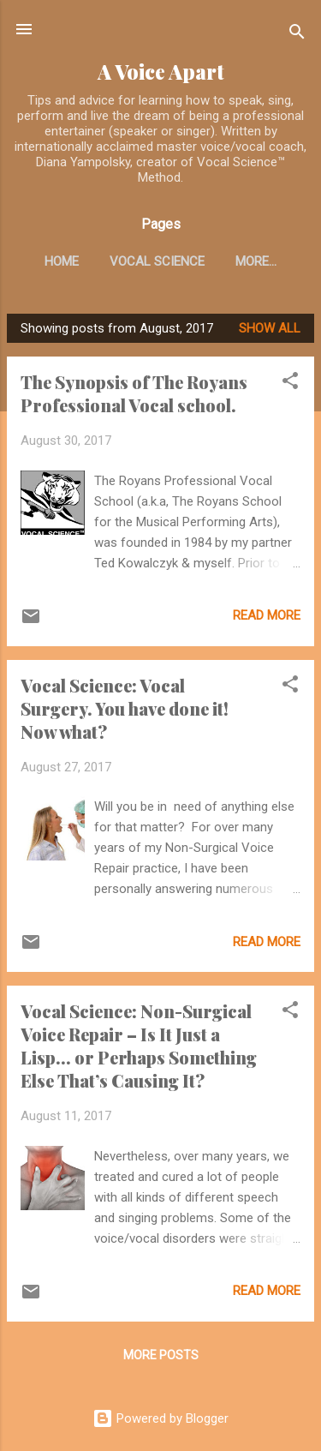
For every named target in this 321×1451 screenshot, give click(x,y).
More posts (161, 1355)
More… (255, 261)
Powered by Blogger (160, 1418)
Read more (266, 615)
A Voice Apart (161, 71)
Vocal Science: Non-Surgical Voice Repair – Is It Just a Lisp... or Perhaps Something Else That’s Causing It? (139, 1045)
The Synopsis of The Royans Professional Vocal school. (134, 393)
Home (62, 261)
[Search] (297, 35)
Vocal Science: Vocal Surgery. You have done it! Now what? (125, 708)
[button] (290, 383)
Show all (269, 328)
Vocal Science (157, 261)
